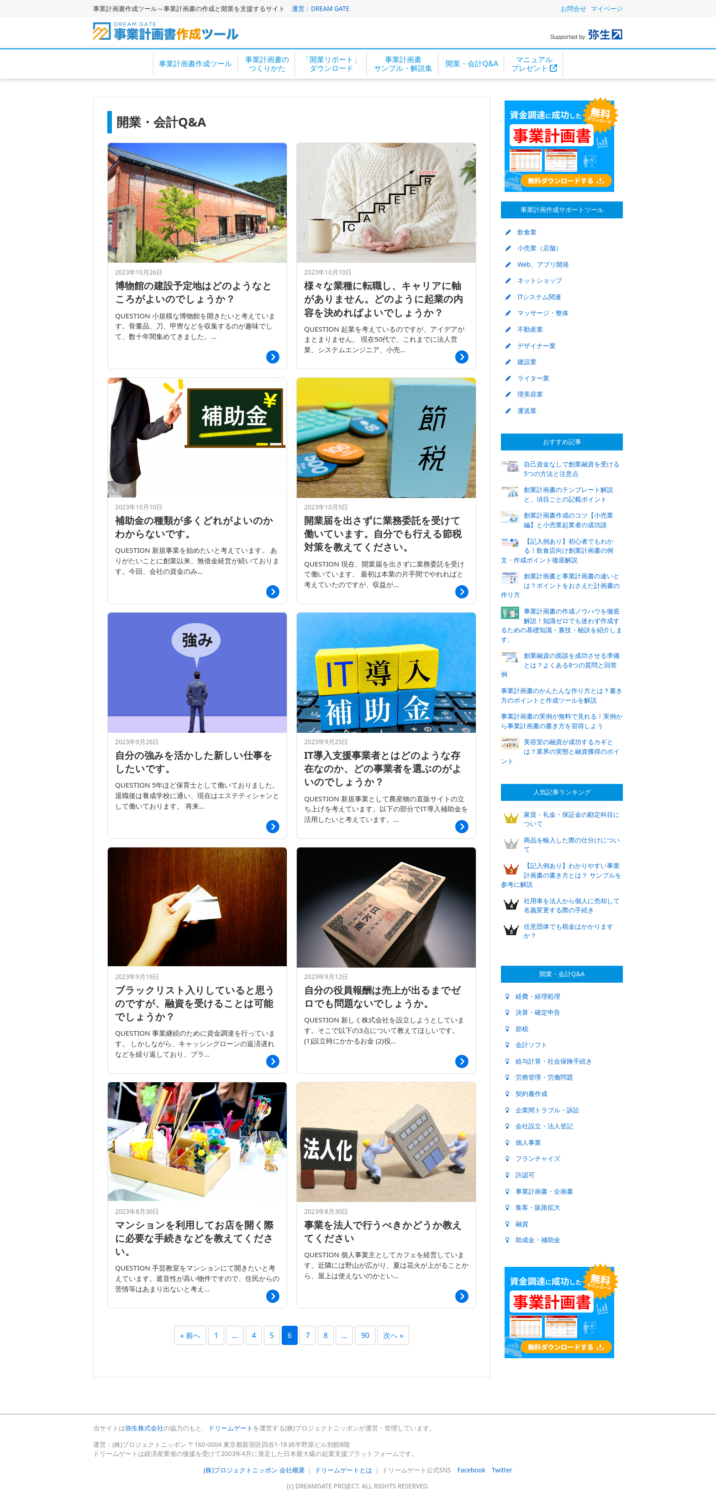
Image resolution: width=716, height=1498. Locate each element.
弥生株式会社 (144, 1428)
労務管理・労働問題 (539, 1077)
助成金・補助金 (532, 1239)
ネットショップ (533, 280)
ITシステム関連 (533, 296)
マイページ (607, 8)
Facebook (471, 1470)
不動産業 (524, 329)
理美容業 (524, 394)
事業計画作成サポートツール (562, 209)
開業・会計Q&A (472, 63)
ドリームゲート (230, 1428)
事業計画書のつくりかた (267, 63)
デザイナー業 (530, 345)
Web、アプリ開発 (537, 264)
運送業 (521, 410)
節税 (516, 1028)
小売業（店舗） (533, 247)
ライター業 (527, 378)
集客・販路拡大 (532, 1207)
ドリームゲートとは (343, 1470)
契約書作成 (526, 1093)
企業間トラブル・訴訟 (542, 1110)
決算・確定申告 (532, 1012)
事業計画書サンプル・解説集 (403, 63)
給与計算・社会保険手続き (548, 1061)
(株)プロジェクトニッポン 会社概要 (254, 1470)
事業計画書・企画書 (539, 1191)
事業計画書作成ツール (195, 63)
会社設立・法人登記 (539, 1126)
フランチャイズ (532, 1158)
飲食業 (521, 232)
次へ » (393, 1335)
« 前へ (190, 1335)
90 (365, 1335)
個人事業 (523, 1142)
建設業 (521, 361)
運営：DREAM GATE (320, 8)
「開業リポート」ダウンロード (331, 63)
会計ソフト (526, 1044)
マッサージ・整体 (537, 312)
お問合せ (573, 8)
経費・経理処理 (532, 996)
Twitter (502, 1470)
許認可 (520, 1174)
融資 (516, 1223)
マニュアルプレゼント (534, 63)
